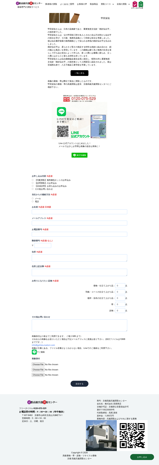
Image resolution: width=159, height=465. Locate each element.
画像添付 (36, 358)
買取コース (107, 4)
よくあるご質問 (67, 4)
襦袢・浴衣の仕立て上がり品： (101, 298)
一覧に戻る (79, 73)
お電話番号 (40, 229)
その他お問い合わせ (41, 317)
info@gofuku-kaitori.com (43, 345)
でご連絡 (38, 352)
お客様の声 (82, 4)
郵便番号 (42, 240)
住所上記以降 (41, 266)
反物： (112, 310)
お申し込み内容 (42, 176)
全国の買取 (123, 4)
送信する (79, 383)
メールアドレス (42, 218)
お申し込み (142, 457)
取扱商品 (94, 4)
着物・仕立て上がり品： (104, 285)
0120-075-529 (39, 408)
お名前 (41, 207)
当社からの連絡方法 (44, 194)
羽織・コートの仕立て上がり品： (100, 291)
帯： (113, 304)
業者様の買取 (51, 4)
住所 (37, 251)
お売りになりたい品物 (45, 280)
